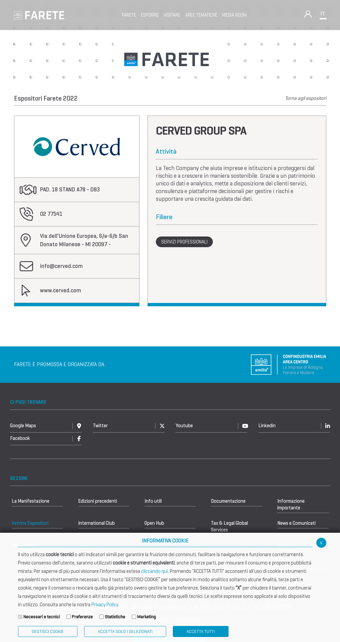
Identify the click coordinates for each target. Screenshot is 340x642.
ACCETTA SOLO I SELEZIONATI (125, 631)
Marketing (146, 617)
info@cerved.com (61, 266)
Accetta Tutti (201, 631)
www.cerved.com (60, 290)
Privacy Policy (104, 605)
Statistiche (115, 617)
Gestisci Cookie (48, 631)
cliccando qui (154, 571)
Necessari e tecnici (41, 617)
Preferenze (82, 617)
